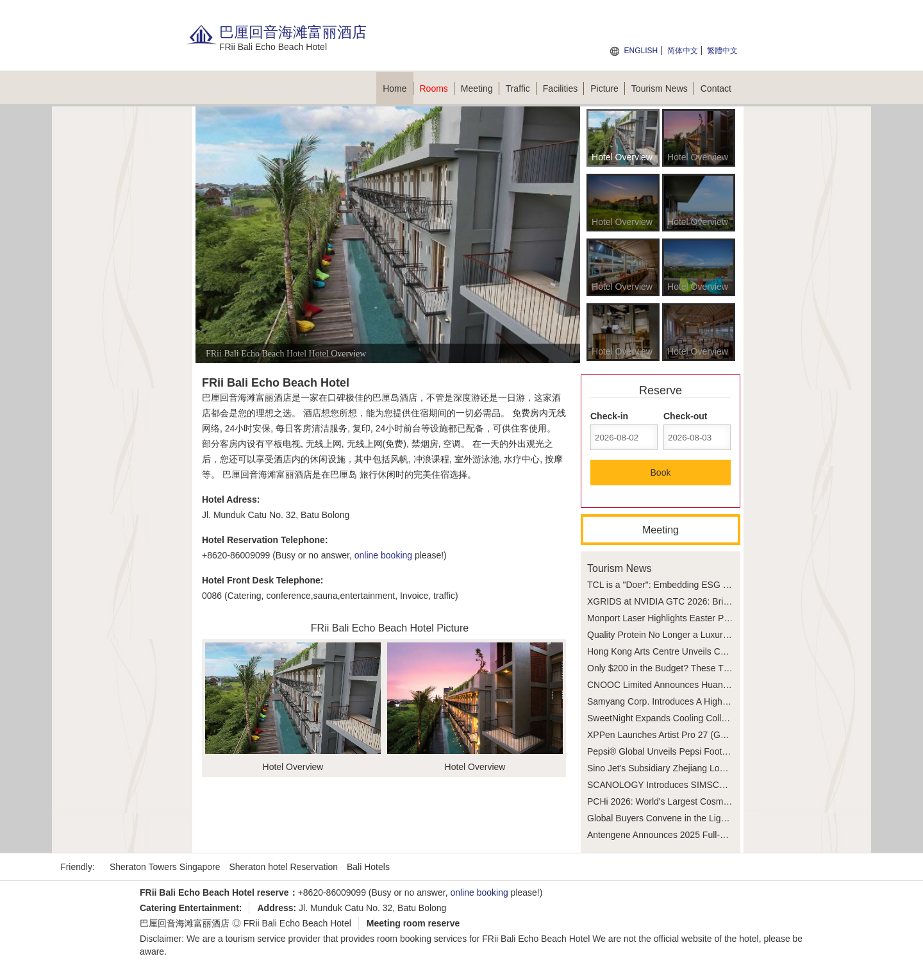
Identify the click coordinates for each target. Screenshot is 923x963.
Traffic (521, 88)
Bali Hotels (368, 867)
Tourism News (662, 88)
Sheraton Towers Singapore (165, 867)
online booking (383, 555)
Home (398, 88)
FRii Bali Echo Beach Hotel (297, 923)
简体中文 (682, 50)
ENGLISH (641, 50)
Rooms (437, 88)
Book (661, 472)
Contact (716, 88)
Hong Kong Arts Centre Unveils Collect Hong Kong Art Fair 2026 (714, 651)
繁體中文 (722, 50)
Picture (607, 88)
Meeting (480, 88)
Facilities (563, 88)
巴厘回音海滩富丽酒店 (184, 923)
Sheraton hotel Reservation (283, 867)
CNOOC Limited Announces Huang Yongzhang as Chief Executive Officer (733, 685)
